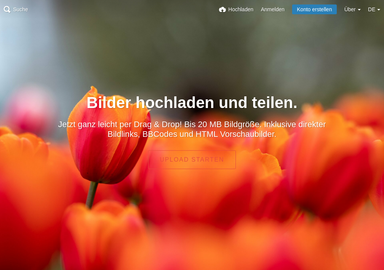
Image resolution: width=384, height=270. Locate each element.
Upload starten (192, 159)
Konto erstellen (314, 9)
